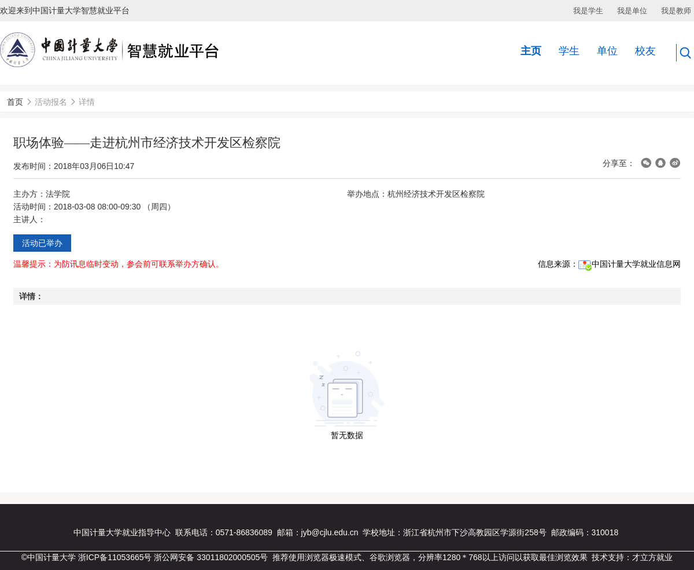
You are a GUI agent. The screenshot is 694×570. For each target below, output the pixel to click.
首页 (15, 101)
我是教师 (676, 10)
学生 (569, 51)
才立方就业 (652, 557)
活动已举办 (42, 243)
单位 (607, 51)
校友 (645, 51)
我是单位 (632, 10)
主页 (530, 51)
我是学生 (588, 10)
